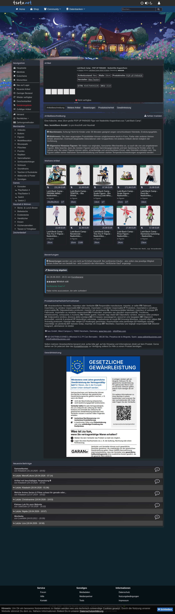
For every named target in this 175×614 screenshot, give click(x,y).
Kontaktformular (81, 347)
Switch (19, 198)
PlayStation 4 (22, 190)
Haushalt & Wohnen (22, 205)
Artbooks (19, 130)
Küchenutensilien (23, 226)
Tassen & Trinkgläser (25, 229)
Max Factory (93, 80)
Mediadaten (85, 593)
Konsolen (20, 187)
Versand (18, 115)
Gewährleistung (124, 108)
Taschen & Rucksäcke (25, 173)
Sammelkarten (22, 159)
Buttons (19, 134)
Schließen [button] (165, 609)
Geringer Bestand (22, 94)
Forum (43, 593)
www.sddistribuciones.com (149, 338)
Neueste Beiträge (22, 464)
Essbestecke (21, 215)
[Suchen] (158, 9)
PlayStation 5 (22, 194)
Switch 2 (20, 201)
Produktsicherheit (106, 108)
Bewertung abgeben (56, 271)
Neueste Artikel (21, 90)
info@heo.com (119, 332)
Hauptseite (19, 68)
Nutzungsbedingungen (129, 597)
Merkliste (19, 72)
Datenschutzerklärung (91, 611)
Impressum (124, 601)
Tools (82, 601)
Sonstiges (20, 180)
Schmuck (20, 166)
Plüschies (20, 148)
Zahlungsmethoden (23, 123)
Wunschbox (20, 80)
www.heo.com (105, 332)
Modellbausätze (23, 141)
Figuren (19, 137)
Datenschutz (124, 593)
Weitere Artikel (73, 108)
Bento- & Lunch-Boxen (26, 208)
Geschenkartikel (22, 102)
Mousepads (21, 145)
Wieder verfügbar (22, 98)
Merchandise (19, 127)
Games (16, 183)
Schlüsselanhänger (24, 162)
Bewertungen (89, 108)
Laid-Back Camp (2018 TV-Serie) (99, 71)
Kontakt (43, 601)
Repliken (19, 155)
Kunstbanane (77, 278)
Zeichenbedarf (19, 233)
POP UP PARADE (134, 76)
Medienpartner (86, 597)
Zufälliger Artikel (22, 110)
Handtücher (21, 219)
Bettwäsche (21, 212)
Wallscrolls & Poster (24, 176)
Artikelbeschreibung (55, 108)
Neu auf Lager (21, 86)
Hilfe (42, 597)
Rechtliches (21, 119)
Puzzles (19, 152)
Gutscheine (20, 76)
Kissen (19, 222)
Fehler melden (153, 116)
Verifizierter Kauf (56, 287)
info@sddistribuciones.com (58, 340)
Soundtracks (21, 169)
